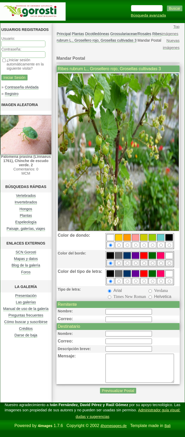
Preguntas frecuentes (25, 315)
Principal (64, 34)
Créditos (26, 329)
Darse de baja (25, 335)
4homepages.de (113, 431)
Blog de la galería (26, 265)
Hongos (25, 209)
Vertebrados (26, 195)
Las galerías (26, 302)
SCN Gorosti (25, 252)
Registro (11, 94)
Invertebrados (26, 202)
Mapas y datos (26, 259)
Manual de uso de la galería (26, 309)
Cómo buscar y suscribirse (25, 322)
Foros (26, 272)
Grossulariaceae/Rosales (130, 34)
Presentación (26, 296)
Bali (168, 431)
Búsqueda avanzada (148, 15)
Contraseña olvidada (21, 87)
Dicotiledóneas (97, 34)
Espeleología (25, 222)
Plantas (26, 215)
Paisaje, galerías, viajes (26, 228)
